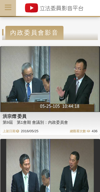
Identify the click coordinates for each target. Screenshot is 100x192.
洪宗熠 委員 (15, 116)
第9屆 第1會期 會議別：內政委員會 (35, 122)
